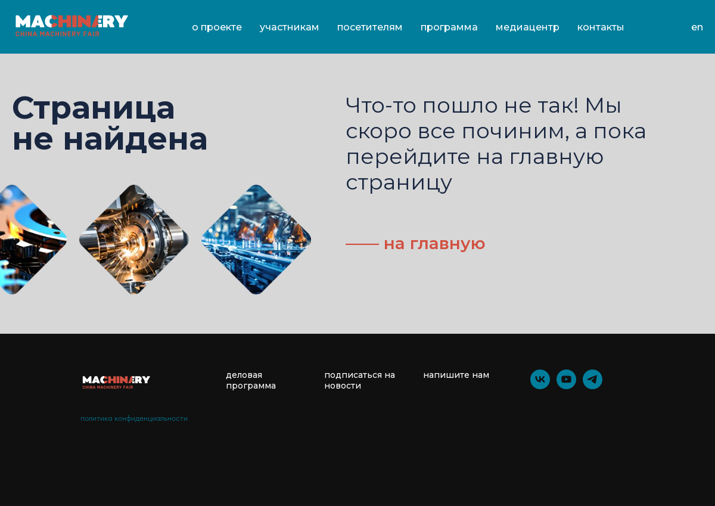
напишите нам (456, 375)
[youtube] (566, 386)
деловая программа (251, 380)
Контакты (600, 27)
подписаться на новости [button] (359, 380)
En (697, 27)
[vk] (540, 386)
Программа (449, 27)
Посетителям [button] (370, 27)
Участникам (289, 27)
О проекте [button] (217, 27)
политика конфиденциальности (134, 418)
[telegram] (592, 386)
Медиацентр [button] (527, 27)
